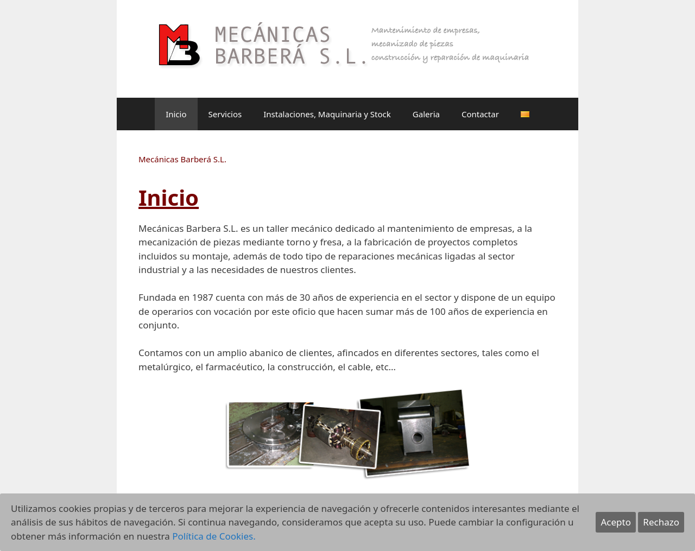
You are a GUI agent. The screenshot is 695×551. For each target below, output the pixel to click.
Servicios (225, 114)
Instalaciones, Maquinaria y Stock (327, 114)
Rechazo (661, 522)
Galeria (426, 114)
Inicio (176, 114)
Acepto (616, 522)
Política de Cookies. (214, 536)
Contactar (480, 114)
